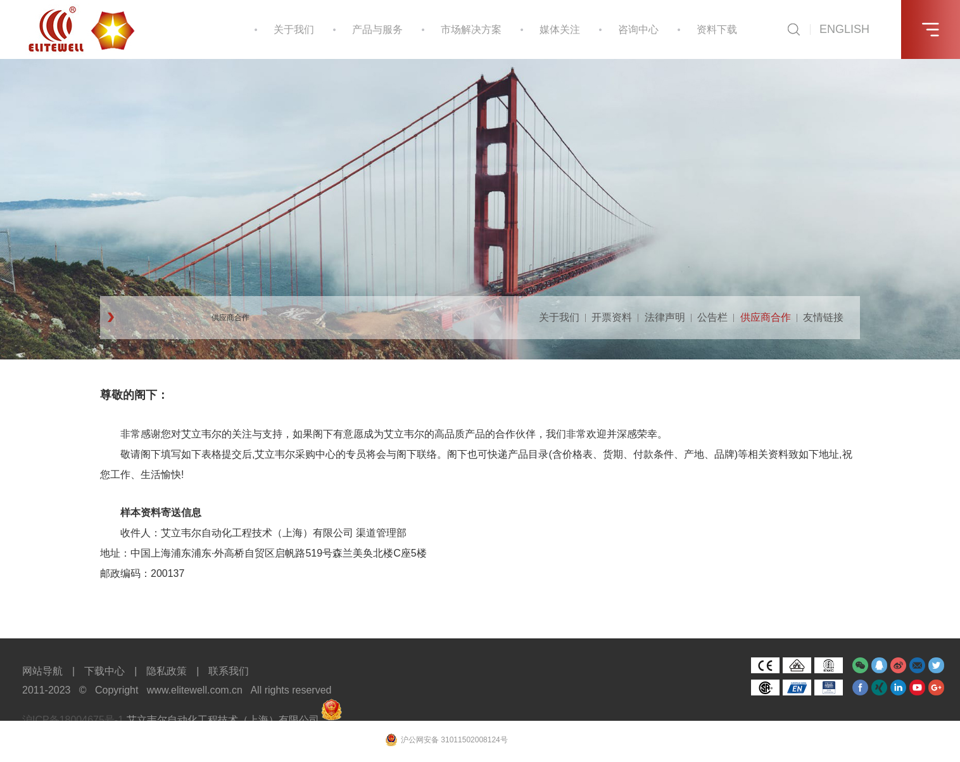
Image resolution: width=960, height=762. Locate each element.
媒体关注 (560, 29)
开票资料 (611, 317)
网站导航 (42, 671)
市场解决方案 (471, 29)
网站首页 (135, 317)
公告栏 (712, 317)
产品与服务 (377, 29)
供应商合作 (230, 317)
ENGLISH (844, 29)
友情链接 (823, 317)
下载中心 (104, 671)
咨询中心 (638, 29)
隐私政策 (166, 671)
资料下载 (717, 29)
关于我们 (294, 29)
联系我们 (228, 671)
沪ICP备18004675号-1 (72, 719)
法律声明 (665, 317)
